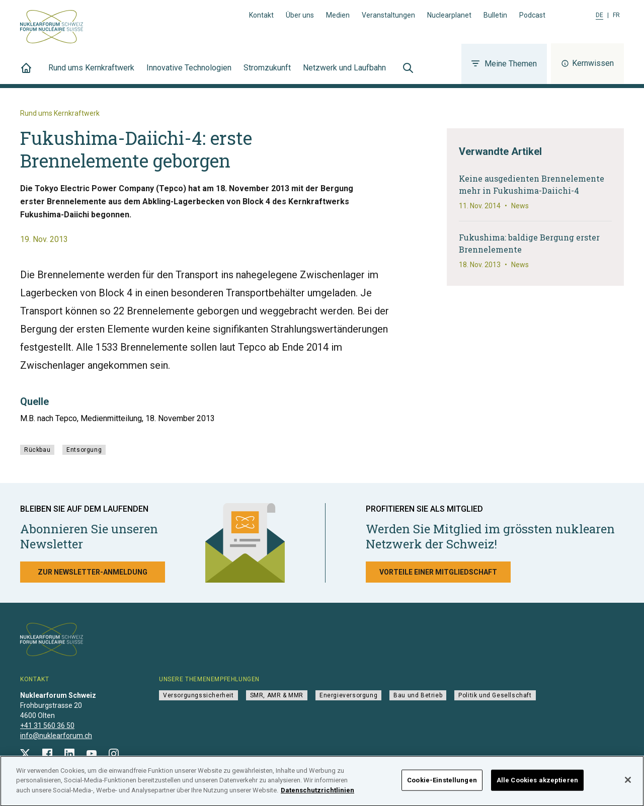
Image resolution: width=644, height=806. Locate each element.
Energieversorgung (348, 695)
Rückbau (37, 449)
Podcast (532, 15)
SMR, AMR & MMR (276, 695)
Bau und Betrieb (417, 695)
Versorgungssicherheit (198, 695)
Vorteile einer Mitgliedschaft (438, 572)
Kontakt (261, 15)
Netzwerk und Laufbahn (344, 73)
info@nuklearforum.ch (56, 736)
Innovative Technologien (188, 73)
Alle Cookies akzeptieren (537, 783)
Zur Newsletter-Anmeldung (92, 572)
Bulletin (495, 15)
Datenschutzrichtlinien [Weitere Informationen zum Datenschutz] (317, 793)
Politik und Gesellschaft (494, 695)
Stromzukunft (267, 73)
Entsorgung (84, 449)
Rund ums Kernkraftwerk (91, 73)
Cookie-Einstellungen (442, 783)
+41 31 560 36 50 (47, 725)
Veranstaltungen (388, 15)
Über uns (300, 15)
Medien (338, 15)
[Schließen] (628, 783)
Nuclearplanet (449, 15)
